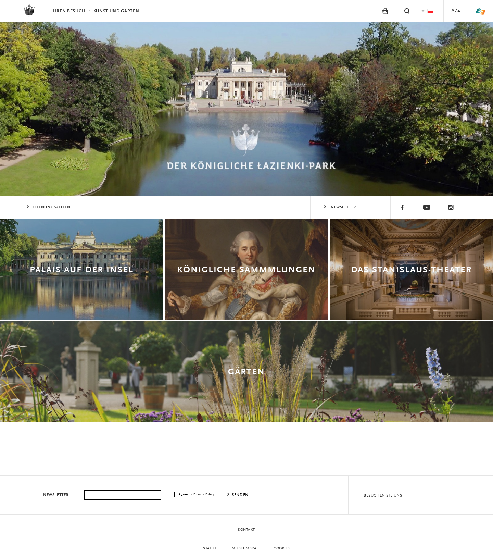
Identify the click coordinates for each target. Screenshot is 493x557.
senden (240, 495)
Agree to (196, 494)
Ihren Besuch (68, 11)
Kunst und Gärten (116, 11)
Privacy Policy (203, 494)
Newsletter (343, 207)
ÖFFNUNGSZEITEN (51, 207)
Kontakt (246, 530)
